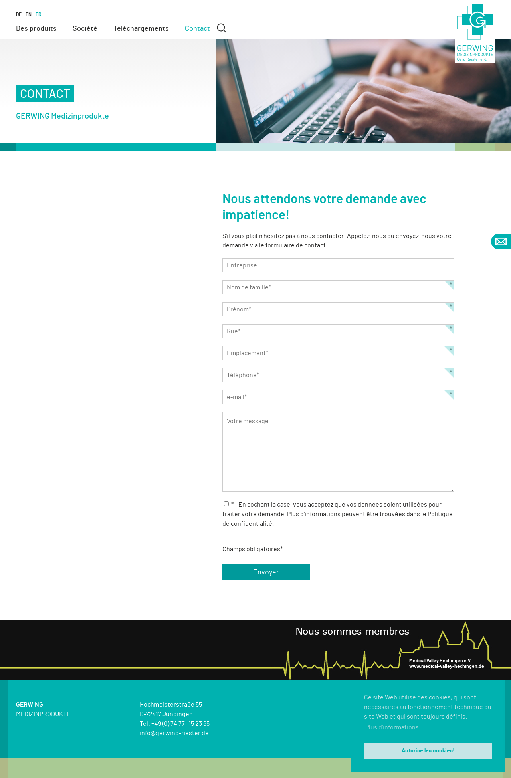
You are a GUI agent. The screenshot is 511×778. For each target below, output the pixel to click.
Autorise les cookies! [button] (428, 751)
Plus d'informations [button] (392, 727)
